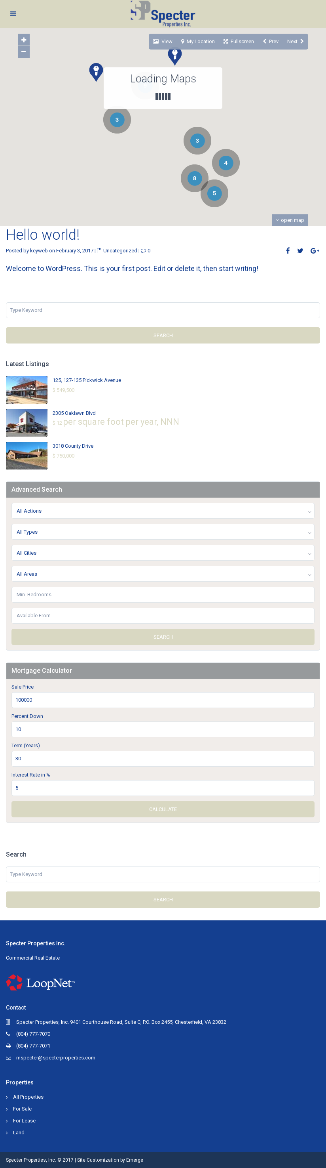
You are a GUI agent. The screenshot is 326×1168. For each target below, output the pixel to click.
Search (163, 335)
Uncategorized (120, 251)
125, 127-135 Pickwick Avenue (87, 380)
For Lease (24, 1121)
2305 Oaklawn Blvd (74, 413)
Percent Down (27, 716)
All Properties (28, 1097)
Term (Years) (25, 745)
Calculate (163, 809)
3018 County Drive (73, 446)
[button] (172, 123)
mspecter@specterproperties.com (55, 1058)
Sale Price (22, 686)
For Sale (22, 1109)
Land (19, 1133)
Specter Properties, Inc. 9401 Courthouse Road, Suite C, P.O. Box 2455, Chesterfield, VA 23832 (121, 1022)
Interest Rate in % (30, 774)
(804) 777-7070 (33, 1034)
